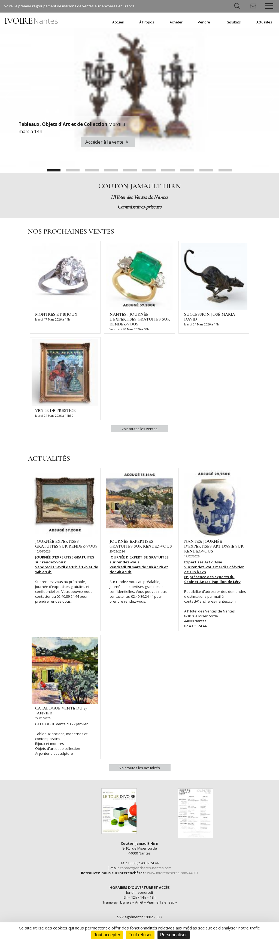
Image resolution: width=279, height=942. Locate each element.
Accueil (118, 22)
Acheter (176, 22)
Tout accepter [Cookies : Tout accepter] (107, 934)
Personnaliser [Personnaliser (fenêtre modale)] (173, 934)
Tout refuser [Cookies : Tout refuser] (140, 934)
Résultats (233, 22)
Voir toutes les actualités (139, 767)
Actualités (264, 22)
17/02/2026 (191, 556)
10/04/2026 (42, 551)
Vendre (204, 22)
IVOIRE (31, 21)
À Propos (146, 22)
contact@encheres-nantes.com (145, 867)
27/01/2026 (42, 718)
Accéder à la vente (107, 142)
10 (225, 170)
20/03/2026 (117, 551)
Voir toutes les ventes (139, 428)
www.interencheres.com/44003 (172, 872)
